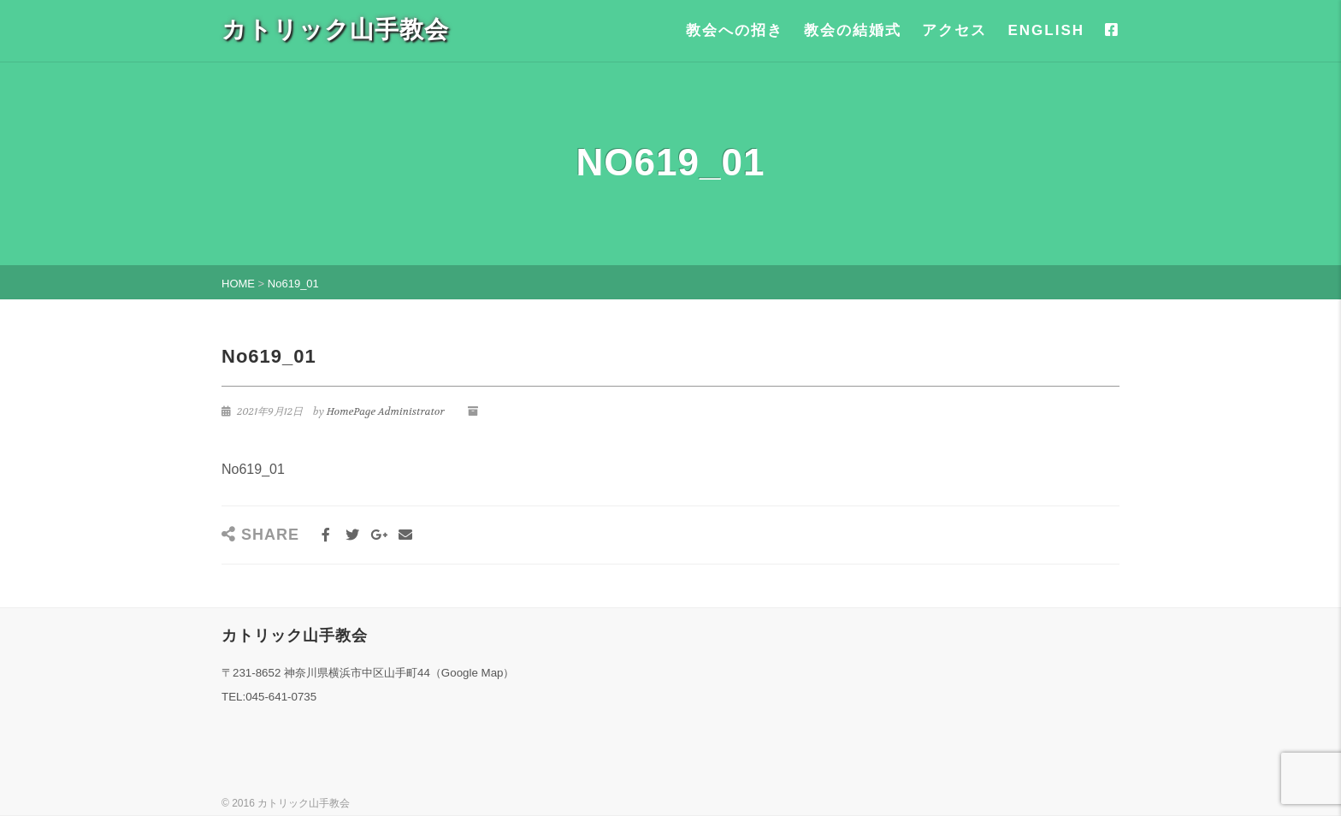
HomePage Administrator (386, 411)
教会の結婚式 (852, 30)
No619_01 (253, 469)
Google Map (472, 672)
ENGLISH (1045, 30)
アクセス (954, 30)
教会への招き (734, 30)
